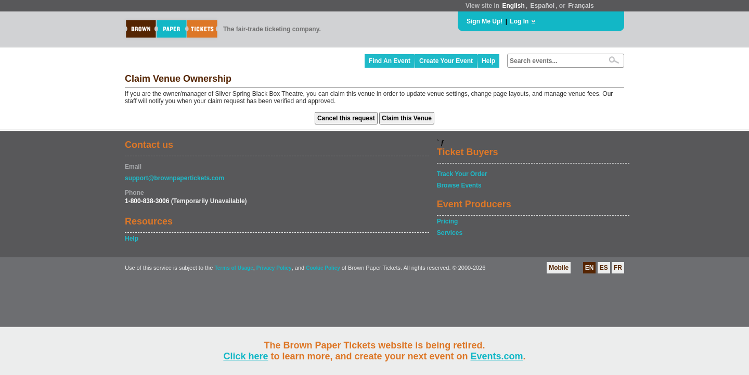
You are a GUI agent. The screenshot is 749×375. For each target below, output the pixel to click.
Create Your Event (446, 61)
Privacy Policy (274, 268)
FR (618, 267)
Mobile (559, 267)
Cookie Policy (323, 268)
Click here (245, 356)
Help (488, 61)
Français (580, 5)
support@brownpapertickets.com (174, 178)
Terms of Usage (233, 268)
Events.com (497, 356)
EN (589, 267)
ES (604, 267)
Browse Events (459, 185)
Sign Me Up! (484, 21)
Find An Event (389, 61)
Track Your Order (462, 174)
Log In (519, 21)
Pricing (447, 221)
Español (543, 5)
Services (449, 232)
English (513, 5)
